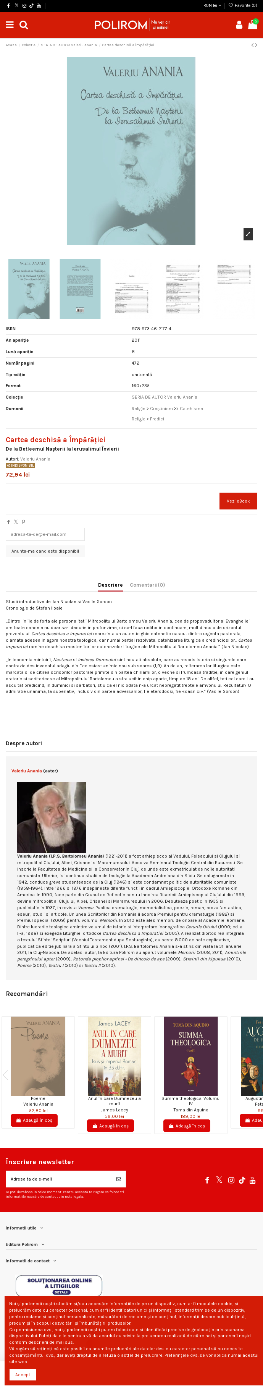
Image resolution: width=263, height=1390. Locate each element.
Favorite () (242, 5)
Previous (7, 1075)
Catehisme (191, 408)
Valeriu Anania (35, 459)
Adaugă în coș (34, 1120)
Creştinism (162, 408)
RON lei (212, 5)
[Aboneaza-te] (119, 1179)
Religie (139, 408)
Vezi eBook (238, 501)
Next (255, 1075)
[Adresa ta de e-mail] (59, 1179)
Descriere (110, 585)
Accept (22, 1374)
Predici (157, 419)
